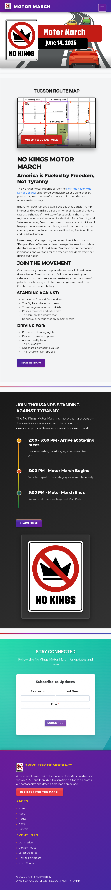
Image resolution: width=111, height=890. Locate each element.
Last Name (72, 691)
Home (22, 808)
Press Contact (27, 863)
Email (54, 704)
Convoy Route (27, 847)
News (22, 823)
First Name (38, 691)
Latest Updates (28, 852)
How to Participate (30, 858)
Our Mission (26, 842)
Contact (23, 829)
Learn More (29, 523)
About (22, 813)
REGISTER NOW (31, 362)
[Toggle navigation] (102, 8)
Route (22, 818)
